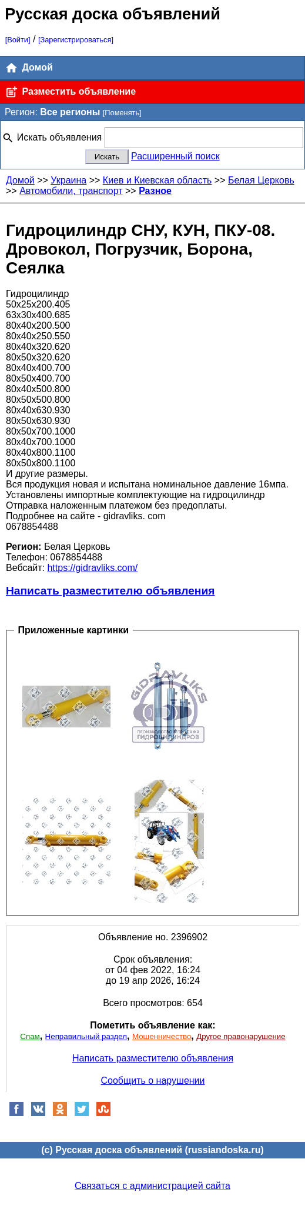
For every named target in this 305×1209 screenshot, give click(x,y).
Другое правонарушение (240, 1036)
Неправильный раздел (86, 1036)
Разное (155, 191)
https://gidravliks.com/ (92, 568)
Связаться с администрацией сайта (152, 1186)
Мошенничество (161, 1036)
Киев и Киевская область (157, 180)
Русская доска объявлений (112, 14)
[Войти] (18, 39)
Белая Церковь (261, 180)
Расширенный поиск (175, 156)
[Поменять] (122, 112)
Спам (29, 1036)
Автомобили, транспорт (70, 191)
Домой (29, 68)
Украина (68, 180)
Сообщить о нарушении (153, 1081)
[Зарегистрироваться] (75, 39)
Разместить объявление (70, 92)
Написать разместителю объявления (110, 591)
